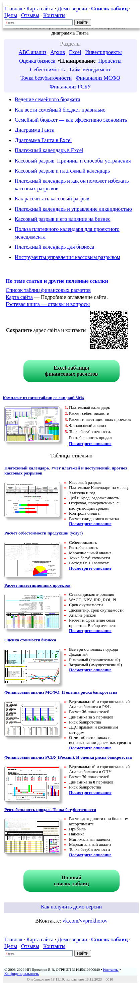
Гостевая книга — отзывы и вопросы (48, 304)
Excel (75, 52)
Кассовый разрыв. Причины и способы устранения (73, 161)
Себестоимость (47, 69)
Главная (13, 8)
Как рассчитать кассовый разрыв (52, 198)
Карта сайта (40, 8)
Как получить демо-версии (71, 906)
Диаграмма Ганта (34, 130)
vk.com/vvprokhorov (85, 921)
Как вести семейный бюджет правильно (60, 110)
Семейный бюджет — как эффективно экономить (71, 120)
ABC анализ (33, 52)
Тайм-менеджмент (90, 69)
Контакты (54, 15)
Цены (10, 15)
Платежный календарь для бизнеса (54, 247)
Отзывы (30, 15)
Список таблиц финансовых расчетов (48, 290)
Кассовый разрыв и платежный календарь (62, 171)
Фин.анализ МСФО (98, 78)
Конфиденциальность (21, 973)
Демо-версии (72, 8)
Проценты (110, 61)
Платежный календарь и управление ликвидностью (73, 209)
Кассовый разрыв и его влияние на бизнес (63, 219)
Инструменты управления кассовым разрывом (67, 257)
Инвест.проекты (103, 52)
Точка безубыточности (46, 78)
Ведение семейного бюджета (47, 99)
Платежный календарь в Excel (49, 150)
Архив (57, 52)
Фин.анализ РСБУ (70, 86)
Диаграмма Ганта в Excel (43, 140)
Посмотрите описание (90, 443)
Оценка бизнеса (37, 61)
